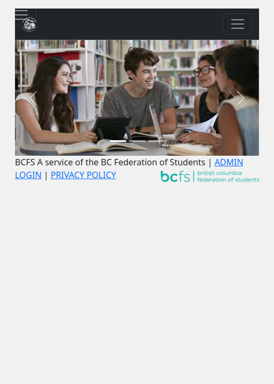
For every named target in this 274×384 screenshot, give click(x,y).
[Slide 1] (118, 141)
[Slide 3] (156, 141)
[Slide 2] (137, 141)
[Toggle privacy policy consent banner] (21, 15)
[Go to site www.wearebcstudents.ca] (210, 175)
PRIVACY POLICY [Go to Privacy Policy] (83, 175)
